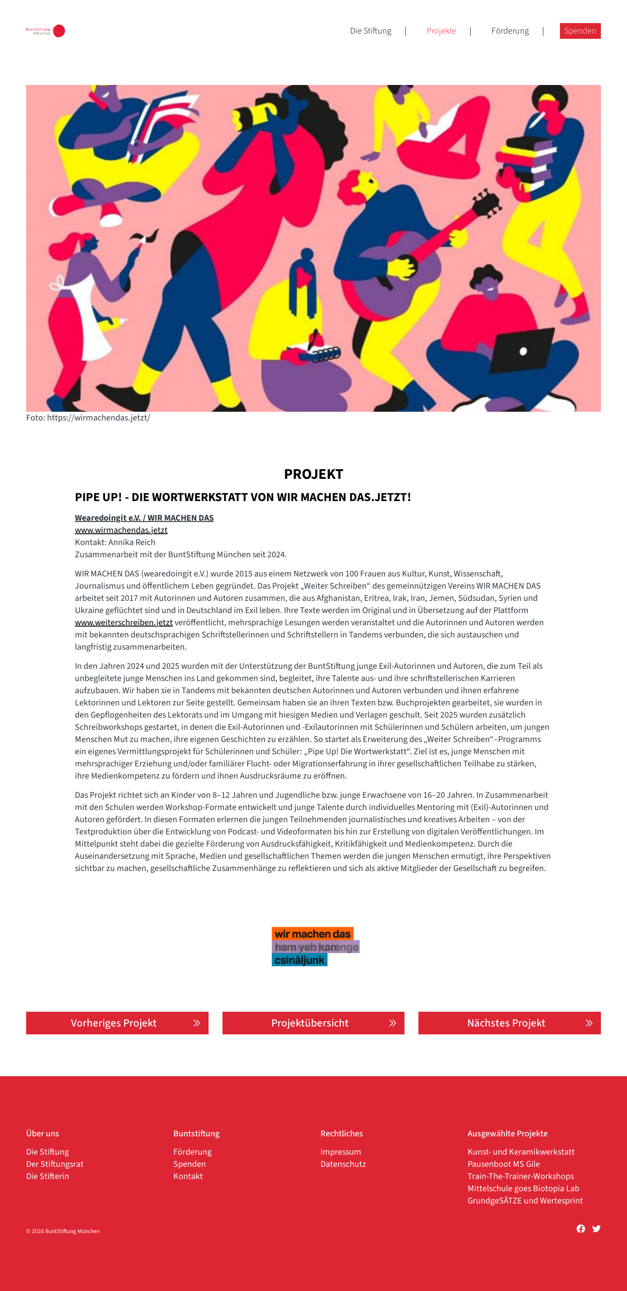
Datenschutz (343, 1164)
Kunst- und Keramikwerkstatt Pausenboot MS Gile (521, 1158)
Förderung (510, 22)
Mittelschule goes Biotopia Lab (524, 1189)
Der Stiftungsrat (55, 1164)
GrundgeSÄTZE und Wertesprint (525, 1201)
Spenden (580, 22)
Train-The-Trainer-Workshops (521, 1176)
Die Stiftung (370, 22)
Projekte (441, 22)
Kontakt (188, 1176)
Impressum (340, 1152)
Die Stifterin (47, 1176)
